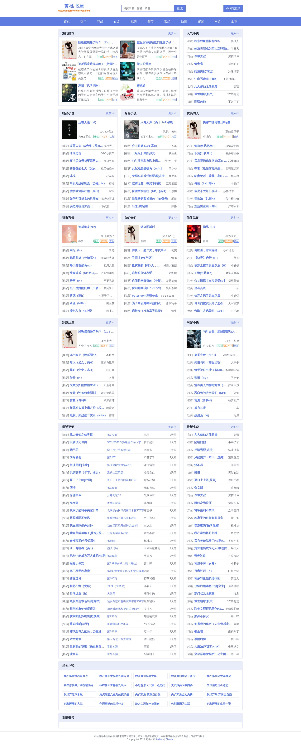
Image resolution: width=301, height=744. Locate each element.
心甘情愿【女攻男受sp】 (210, 280)
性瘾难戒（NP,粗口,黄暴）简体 (85, 273)
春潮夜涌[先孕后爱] (82, 540)
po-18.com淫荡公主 (145, 295)
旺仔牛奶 (149, 593)
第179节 (112, 434)
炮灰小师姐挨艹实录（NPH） (89, 415)
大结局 (111, 593)
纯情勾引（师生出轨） (208, 362)
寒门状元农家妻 (80, 570)
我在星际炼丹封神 (81, 525)
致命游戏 (75, 639)
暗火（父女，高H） (82, 362)
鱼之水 (148, 525)
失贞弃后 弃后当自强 (219, 694)
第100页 (112, 578)
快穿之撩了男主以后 (207, 295)
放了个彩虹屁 (147, 136)
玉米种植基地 (231, 78)
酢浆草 (173, 175)
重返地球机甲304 (117, 623)
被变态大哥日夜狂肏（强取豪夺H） (208, 191)
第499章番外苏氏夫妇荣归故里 (125, 570)
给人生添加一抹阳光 (147, 703)
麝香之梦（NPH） (206, 355)
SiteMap (159, 739)
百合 (117, 21)
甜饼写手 (171, 303)
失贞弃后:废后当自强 (147, 694)
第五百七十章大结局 (119, 639)
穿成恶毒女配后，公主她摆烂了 (90, 631)
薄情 (72, 487)
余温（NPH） (78, 303)
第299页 (112, 616)
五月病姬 (171, 183)
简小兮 (173, 168)
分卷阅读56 (114, 495)
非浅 (72, 175)
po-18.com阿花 (169, 295)
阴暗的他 (200, 101)
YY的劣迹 (233, 94)
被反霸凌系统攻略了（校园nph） (99, 64)
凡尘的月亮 (85, 56)
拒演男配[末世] (203, 71)
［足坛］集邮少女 (143, 153)
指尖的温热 (144, 64)
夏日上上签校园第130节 (121, 480)
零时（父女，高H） (82, 370)
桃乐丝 (235, 175)
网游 (217, 21)
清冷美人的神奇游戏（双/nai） (210, 385)
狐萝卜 (82, 241)
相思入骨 (109, 265)
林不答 (235, 639)
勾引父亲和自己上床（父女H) (147, 160)
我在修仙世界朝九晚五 (112, 685)
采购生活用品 (115, 472)
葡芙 (174, 250)
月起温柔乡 (107, 273)
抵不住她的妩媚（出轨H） (86, 288)
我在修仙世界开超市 (183, 676)
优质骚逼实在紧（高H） (85, 191)
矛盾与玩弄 (114, 502)
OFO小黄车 (107, 153)
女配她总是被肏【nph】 (147, 168)
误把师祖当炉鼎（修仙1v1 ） (84, 206)
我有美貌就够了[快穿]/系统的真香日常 (94, 533)
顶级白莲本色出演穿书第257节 (125, 601)
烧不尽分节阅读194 (118, 449)
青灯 (111, 250)
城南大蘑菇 (170, 265)
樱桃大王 (109, 145)
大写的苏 (233, 303)
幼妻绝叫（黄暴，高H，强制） (212, 175)
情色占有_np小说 (81, 310)
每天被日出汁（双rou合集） (209, 370)
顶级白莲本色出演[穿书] (85, 601)
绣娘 (174, 198)
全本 (234, 21)
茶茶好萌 (171, 280)
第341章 (112, 631)
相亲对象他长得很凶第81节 (123, 608)
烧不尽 (74, 449)
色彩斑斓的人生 (73, 703)
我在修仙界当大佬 (146, 676)
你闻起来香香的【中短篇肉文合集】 (148, 280)
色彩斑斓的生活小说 (219, 703)
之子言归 (149, 517)
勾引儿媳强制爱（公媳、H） (88, 183)
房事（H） (76, 280)
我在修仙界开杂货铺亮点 (78, 685)
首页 (67, 21)
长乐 (174, 145)
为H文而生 (84, 136)
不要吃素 (109, 280)
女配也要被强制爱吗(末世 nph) (150, 175)
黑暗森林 (171, 288)
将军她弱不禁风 (80, 517)
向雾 (111, 377)
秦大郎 (148, 563)
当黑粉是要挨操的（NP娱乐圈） (151, 198)
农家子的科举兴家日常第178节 (125, 510)
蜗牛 (174, 310)
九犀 (236, 415)
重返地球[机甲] (203, 94)
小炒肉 (173, 191)
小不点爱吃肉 (106, 206)
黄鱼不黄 (149, 533)
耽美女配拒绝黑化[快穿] (85, 616)
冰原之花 (75, 153)
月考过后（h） (79, 593)
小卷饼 (235, 265)
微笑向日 (109, 288)
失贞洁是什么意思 (217, 685)
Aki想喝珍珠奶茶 (231, 355)
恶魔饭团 (233, 160)
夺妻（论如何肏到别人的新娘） (209, 168)
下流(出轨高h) (203, 153)
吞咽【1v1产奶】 (143, 257)
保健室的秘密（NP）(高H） (150, 191)
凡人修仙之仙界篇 (205, 86)
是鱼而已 (142, 56)
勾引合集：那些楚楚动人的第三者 (224, 331)
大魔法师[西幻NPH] (207, 646)
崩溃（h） (113, 548)
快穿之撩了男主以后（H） (211, 265)
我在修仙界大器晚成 (219, 676)
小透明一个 (170, 160)
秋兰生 (173, 153)
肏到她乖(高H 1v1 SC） (147, 288)
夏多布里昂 (232, 153)
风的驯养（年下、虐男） (85, 472)
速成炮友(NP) (87, 226)
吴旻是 (82, 78)
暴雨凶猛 (200, 639)
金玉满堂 (233, 646)
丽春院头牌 (107, 257)
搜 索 (180, 8)
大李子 (235, 362)
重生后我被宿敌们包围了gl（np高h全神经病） (166, 42)
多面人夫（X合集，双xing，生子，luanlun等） (86, 145)
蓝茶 (236, 257)
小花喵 (110, 175)
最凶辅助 (149, 601)
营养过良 (75, 578)
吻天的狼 (149, 639)
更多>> (172, 33)
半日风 (235, 48)
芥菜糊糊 (149, 578)
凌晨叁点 (149, 472)
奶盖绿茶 (109, 385)
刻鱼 (236, 392)
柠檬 (111, 183)
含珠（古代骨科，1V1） (209, 310)
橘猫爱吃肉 (232, 145)
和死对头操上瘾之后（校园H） (88, 407)
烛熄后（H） (202, 415)
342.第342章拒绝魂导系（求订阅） (128, 442)
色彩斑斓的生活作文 (111, 703)
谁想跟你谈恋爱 (142, 273)
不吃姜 (235, 377)
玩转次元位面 (78, 442)
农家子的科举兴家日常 (84, 510)
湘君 (146, 570)
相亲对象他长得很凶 (207, 41)
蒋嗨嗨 (148, 502)
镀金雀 (198, 63)
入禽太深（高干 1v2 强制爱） (160, 122)
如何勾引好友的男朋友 (84, 198)
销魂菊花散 (150, 616)
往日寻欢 (109, 160)
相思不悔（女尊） (81, 586)
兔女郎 (74, 502)
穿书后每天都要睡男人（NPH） (86, 160)
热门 (83, 21)
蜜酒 (111, 415)
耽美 (134, 21)
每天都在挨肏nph (81, 265)
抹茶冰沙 (233, 385)
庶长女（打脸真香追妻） (148, 310)
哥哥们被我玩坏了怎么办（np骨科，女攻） (210, 303)
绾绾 (111, 191)
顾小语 (110, 310)
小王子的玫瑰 (106, 295)
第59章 (111, 540)
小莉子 (148, 586)
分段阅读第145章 (117, 533)
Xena (173, 257)
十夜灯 (235, 183)
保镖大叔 (200, 56)
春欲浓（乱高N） (205, 198)
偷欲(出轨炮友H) (205, 145)
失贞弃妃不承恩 (73, 694)
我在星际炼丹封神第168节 (122, 525)
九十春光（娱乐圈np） (84, 355)
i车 (237, 288)
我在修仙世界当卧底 (76, 676)
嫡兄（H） (76, 250)
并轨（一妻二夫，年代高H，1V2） (151, 250)
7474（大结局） (117, 586)
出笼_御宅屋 (140, 206)
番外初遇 (112, 646)
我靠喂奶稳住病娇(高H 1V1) (210, 160)
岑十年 (148, 631)
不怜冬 (110, 355)
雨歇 (146, 646)
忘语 (236, 86)
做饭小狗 (149, 480)
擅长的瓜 (149, 442)
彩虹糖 (173, 273)
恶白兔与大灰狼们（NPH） (211, 392)
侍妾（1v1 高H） (205, 183)
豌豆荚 (110, 303)
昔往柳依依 (232, 198)
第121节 (112, 487)
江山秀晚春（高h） (206, 78)
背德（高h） (78, 295)
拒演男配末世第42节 (119, 465)
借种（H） (76, 377)
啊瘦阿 (110, 407)
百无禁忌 (83, 99)
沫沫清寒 (233, 71)
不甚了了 (233, 101)
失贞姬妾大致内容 (182, 685)
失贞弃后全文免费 (182, 694)
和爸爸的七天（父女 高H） (85, 168)
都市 (150, 21)
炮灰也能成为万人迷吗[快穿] (212, 48)
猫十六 (141, 78)
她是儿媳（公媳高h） (83, 257)
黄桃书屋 (74, 8)
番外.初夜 (113, 654)
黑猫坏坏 (233, 56)
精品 (100, 21)
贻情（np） (201, 377)
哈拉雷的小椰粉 (208, 345)
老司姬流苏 (232, 168)
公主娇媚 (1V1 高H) (144, 145)
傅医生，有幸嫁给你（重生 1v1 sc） (208, 250)
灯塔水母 (233, 206)
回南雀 (148, 449)
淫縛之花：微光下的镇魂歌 (148, 183)
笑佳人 (235, 41)
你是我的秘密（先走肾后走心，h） (92, 646)
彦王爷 (148, 510)
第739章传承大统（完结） (122, 563)
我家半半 (142, 99)
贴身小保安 (77, 563)
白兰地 (235, 310)
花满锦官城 (107, 198)
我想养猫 (233, 280)
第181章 (112, 555)
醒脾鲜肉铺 (232, 370)
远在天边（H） (88, 122)
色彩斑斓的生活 (180, 703)
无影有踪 (149, 487)
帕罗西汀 (109, 400)
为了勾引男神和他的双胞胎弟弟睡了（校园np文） (148, 303)
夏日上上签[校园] (81, 480)
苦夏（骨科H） (79, 400)
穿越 (201, 21)
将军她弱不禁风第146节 (121, 517)
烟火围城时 (148, 226)
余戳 (143, 241)
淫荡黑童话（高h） (206, 206)
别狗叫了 (233, 63)
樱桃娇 (141, 85)
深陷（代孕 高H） (89, 85)
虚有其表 (200, 288)
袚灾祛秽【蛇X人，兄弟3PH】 (147, 265)
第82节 (111, 457)
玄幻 (167, 21)
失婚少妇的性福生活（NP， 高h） (86, 385)
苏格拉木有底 (231, 191)
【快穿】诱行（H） (206, 257)
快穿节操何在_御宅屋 (216, 122)
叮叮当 (110, 370)
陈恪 (174, 206)
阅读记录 (235, 8)
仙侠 (184, 21)
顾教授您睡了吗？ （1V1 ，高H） (100, 42)
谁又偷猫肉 (107, 168)
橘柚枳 (148, 540)
